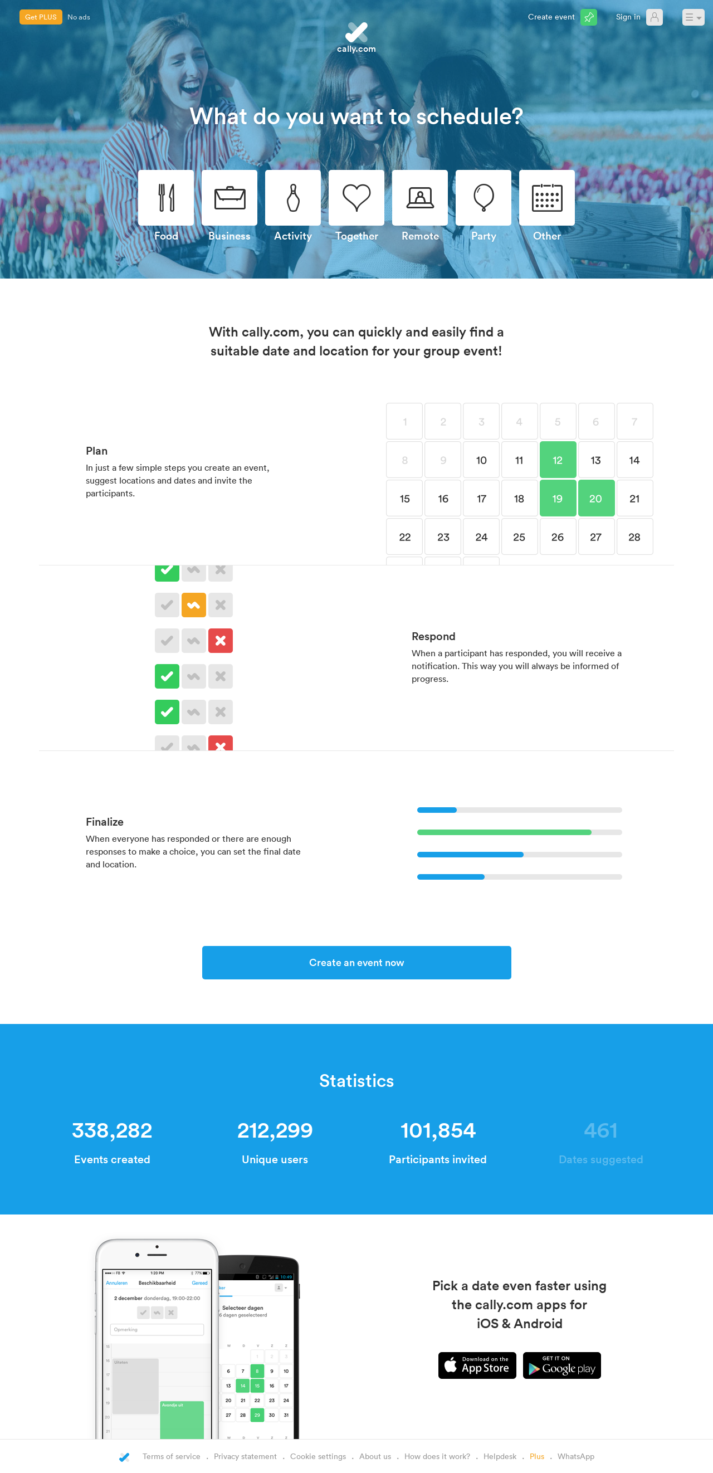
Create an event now (356, 962)
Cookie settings (318, 1456)
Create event (551, 16)
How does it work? (437, 1456)
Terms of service (172, 1456)
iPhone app (477, 1365)
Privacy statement (245, 1456)
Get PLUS (41, 17)
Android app (562, 1365)
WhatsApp (576, 1456)
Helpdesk (500, 1456)
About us (375, 1456)
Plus (537, 1456)
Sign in (628, 16)
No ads (78, 17)
